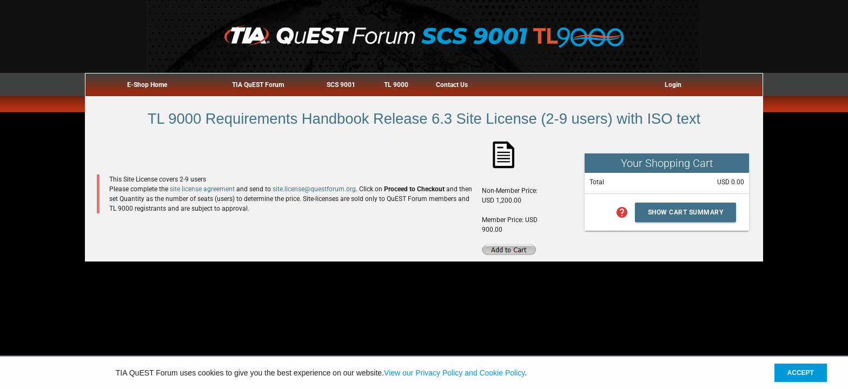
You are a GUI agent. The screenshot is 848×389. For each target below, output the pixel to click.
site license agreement (202, 189)
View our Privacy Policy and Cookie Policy (454, 372)
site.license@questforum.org (314, 189)
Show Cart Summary (686, 212)
